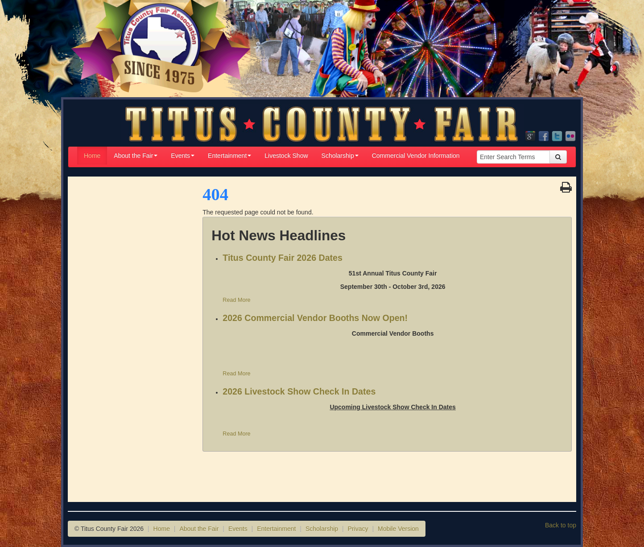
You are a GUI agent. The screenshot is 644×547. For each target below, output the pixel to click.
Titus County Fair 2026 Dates (283, 258)
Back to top (560, 525)
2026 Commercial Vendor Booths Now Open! (315, 318)
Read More (236, 300)
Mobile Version (398, 528)
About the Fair (135, 155)
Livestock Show (286, 155)
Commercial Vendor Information (416, 155)
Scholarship (340, 155)
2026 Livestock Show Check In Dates (299, 391)
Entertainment (229, 155)
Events (182, 155)
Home (92, 155)
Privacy (358, 528)
